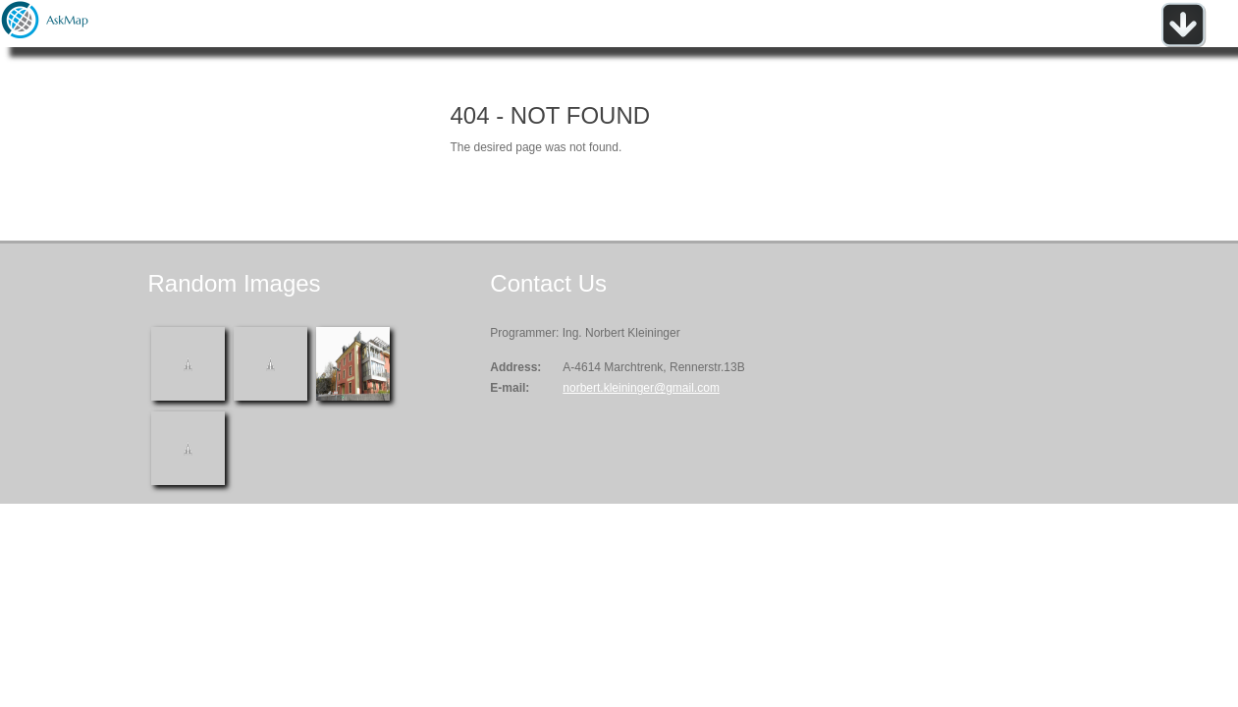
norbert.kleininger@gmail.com (641, 388)
